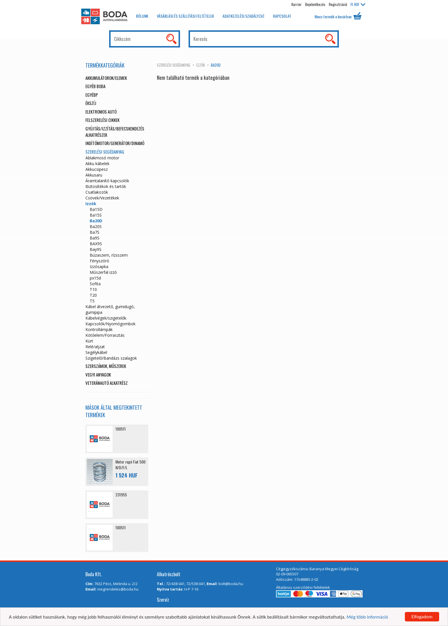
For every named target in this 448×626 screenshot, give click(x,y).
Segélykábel (96, 352)
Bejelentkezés (315, 4)
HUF (358, 4)
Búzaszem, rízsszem (109, 255)
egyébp (91, 95)
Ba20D (216, 65)
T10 (93, 289)
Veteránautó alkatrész (106, 383)
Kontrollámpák (99, 329)
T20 (93, 295)
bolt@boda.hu (231, 583)
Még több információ (367, 617)
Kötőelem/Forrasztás (105, 335)
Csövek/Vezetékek (102, 198)
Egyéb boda (95, 86)
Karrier (296, 4)
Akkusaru (93, 175)
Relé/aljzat (95, 346)
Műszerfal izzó (103, 272)
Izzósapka (99, 266)
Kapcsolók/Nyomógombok (110, 323)
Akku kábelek (97, 163)
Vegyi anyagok (98, 374)
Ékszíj (90, 103)
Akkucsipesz (96, 169)
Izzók (200, 65)
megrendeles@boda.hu (118, 589)
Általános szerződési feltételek (303, 587)
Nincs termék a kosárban (338, 15)
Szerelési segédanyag (173, 65)
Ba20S (96, 226)
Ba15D (96, 209)
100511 (120, 429)
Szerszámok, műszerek (105, 366)
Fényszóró (99, 261)
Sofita (95, 283)
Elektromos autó (101, 111)
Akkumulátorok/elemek (106, 78)
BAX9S (96, 243)
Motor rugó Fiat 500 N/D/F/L (130, 464)
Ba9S (94, 238)
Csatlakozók (96, 192)
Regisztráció (338, 4)
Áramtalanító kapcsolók (107, 180)
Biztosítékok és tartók (105, 186)
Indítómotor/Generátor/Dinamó (114, 143)
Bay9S (95, 249)
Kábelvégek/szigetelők (105, 318)
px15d (95, 278)
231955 (121, 495)
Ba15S (96, 215)
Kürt (89, 341)
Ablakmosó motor (102, 158)
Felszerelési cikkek (102, 120)
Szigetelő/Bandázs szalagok (111, 358)
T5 (92, 301)
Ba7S (94, 232)
